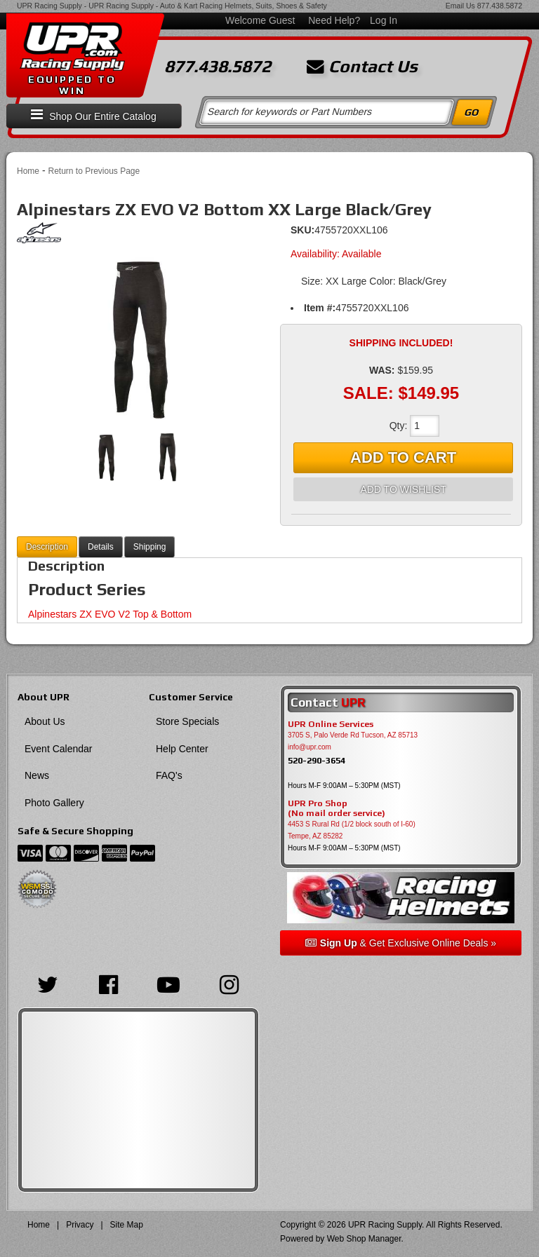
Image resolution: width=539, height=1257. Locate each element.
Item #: (319, 307)
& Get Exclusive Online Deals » (400, 943)
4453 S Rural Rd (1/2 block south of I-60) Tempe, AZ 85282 (351, 830)
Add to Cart (403, 457)
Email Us (460, 5)
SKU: (302, 230)
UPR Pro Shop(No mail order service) (336, 808)
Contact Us (362, 66)
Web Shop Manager (364, 1239)
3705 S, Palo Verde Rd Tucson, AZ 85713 (353, 735)
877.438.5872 (499, 5)
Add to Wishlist (403, 489)
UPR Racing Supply (49, 5)
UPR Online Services (330, 724)
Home (28, 171)
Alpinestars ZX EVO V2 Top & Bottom (110, 614)
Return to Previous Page (94, 171)
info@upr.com (309, 747)
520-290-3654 (316, 760)
